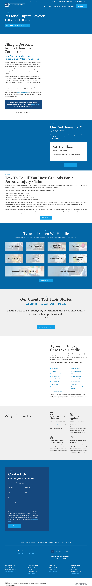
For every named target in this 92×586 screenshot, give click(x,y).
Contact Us (68, 542)
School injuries (53, 384)
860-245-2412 (80, 1)
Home (22, 542)
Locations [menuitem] (64, 6)
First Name (10, 489)
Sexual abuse (72, 384)
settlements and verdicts (23, 92)
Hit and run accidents (74, 373)
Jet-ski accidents (54, 376)
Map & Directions (9, 571)
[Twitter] (26, 553)
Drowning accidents (74, 371)
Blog (45, 1)
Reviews (32, 1)
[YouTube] (33, 553)
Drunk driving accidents (55, 373)
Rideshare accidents (74, 381)
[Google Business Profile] (19, 553)
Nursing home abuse (74, 376)
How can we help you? (13, 504)
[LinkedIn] (29, 553)
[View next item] (64, 165)
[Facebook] (22, 553)
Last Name (27, 489)
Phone (9, 494)
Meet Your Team (35, 542)
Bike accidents (53, 368)
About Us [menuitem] (49, 6)
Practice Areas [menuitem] (56, 6)
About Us (28, 542)
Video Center (39, 1)
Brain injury (52, 371)
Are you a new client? (13, 499)
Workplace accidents (55, 391)
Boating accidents (73, 368)
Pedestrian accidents (55, 379)
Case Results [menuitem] (71, 6)
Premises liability (53, 381)
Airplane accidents (54, 366)
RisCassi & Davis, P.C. (10, 87)
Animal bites (72, 366)
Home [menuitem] (44, 6)
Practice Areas (43, 542)
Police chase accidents (74, 379)
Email (26, 494)
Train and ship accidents (55, 386)
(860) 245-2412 (60, 559)
